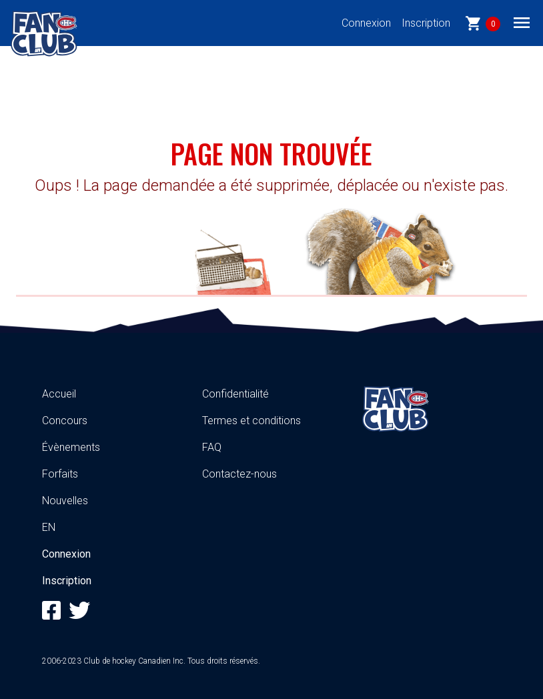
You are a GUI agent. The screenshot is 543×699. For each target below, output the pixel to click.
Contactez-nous (239, 474)
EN (48, 527)
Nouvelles (65, 500)
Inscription (426, 23)
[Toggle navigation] (521, 22)
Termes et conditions (251, 420)
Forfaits (60, 474)
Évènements (71, 447)
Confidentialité (235, 394)
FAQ (211, 447)
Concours (64, 420)
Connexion (366, 23)
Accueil (59, 394)
